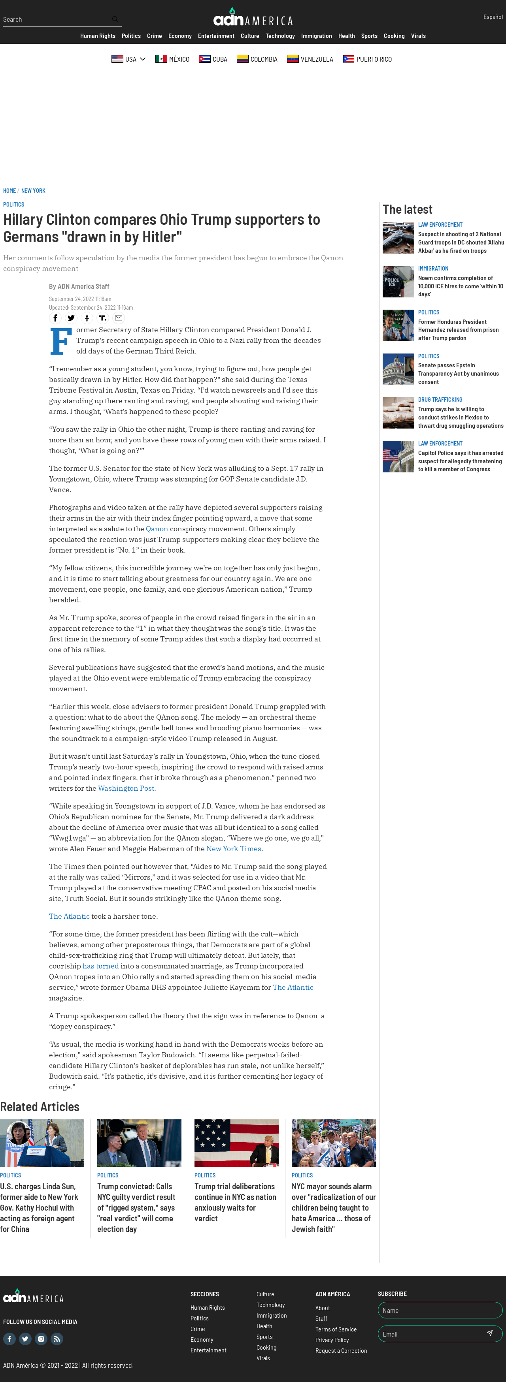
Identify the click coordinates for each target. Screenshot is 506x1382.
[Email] (427, 1334)
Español (493, 16)
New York (33, 190)
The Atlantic (69, 916)
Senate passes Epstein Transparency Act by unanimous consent (458, 373)
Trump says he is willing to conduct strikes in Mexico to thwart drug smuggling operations (461, 417)
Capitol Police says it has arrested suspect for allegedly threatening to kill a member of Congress (461, 461)
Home (9, 190)
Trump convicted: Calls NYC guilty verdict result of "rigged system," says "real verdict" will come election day (136, 1207)
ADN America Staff (84, 286)
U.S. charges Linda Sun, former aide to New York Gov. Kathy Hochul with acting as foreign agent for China (39, 1207)
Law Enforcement (440, 224)
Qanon (157, 528)
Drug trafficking (440, 399)
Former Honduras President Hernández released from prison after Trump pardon (458, 330)
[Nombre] (440, 1310)
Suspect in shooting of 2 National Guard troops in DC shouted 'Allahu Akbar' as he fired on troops (461, 242)
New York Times (233, 848)
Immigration (433, 268)
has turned (101, 965)
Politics (13, 204)
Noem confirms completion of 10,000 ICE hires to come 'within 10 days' (460, 286)
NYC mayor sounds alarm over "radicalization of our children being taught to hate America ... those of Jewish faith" (334, 1207)
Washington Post (126, 788)
